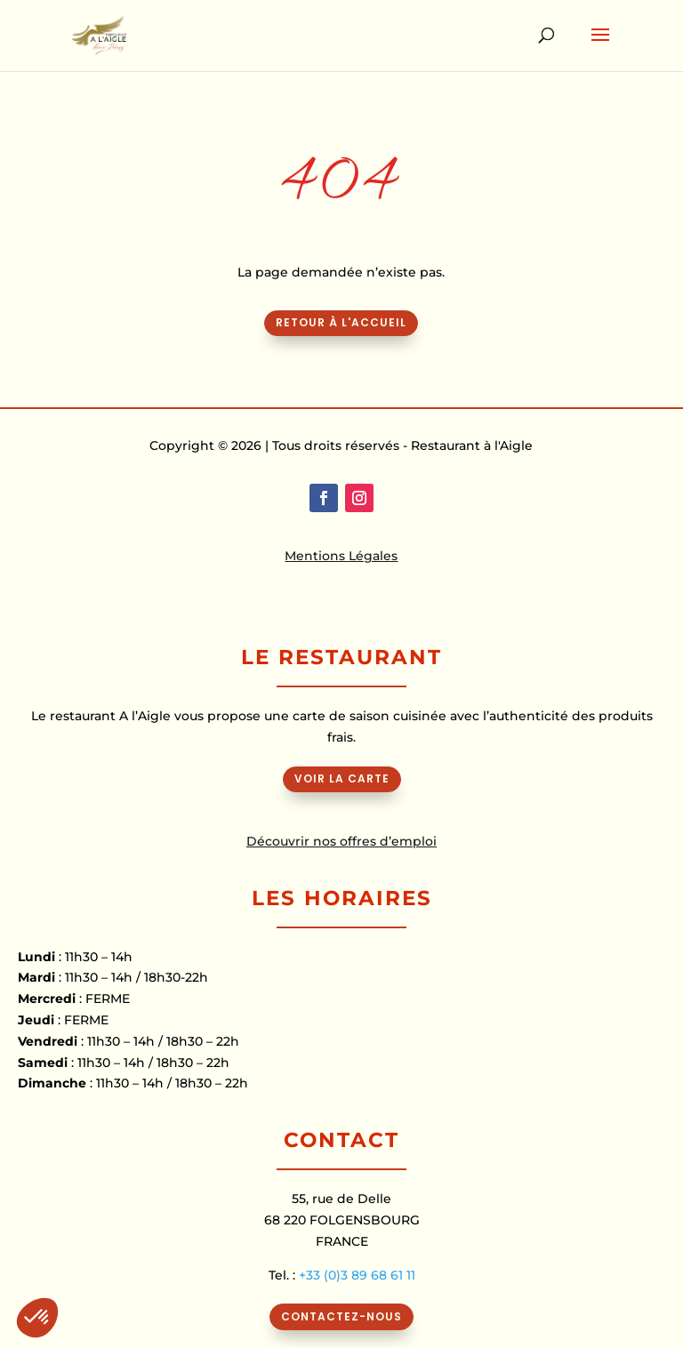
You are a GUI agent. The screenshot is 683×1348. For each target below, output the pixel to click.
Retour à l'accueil (341, 322)
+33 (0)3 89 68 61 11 (357, 1275)
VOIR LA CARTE (342, 778)
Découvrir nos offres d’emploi (341, 841)
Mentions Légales (341, 556)
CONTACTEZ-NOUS (341, 1316)
